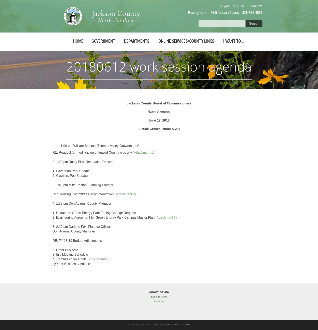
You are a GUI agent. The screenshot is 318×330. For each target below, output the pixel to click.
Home (74, 41)
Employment (197, 12)
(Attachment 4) (98, 259)
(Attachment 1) (143, 152)
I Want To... (238, 41)
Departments (136, 41)
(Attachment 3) (166, 217)
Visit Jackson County (225, 12)
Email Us (159, 301)
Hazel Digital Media (178, 325)
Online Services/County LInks (188, 41)
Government (101, 41)
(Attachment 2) (125, 194)
